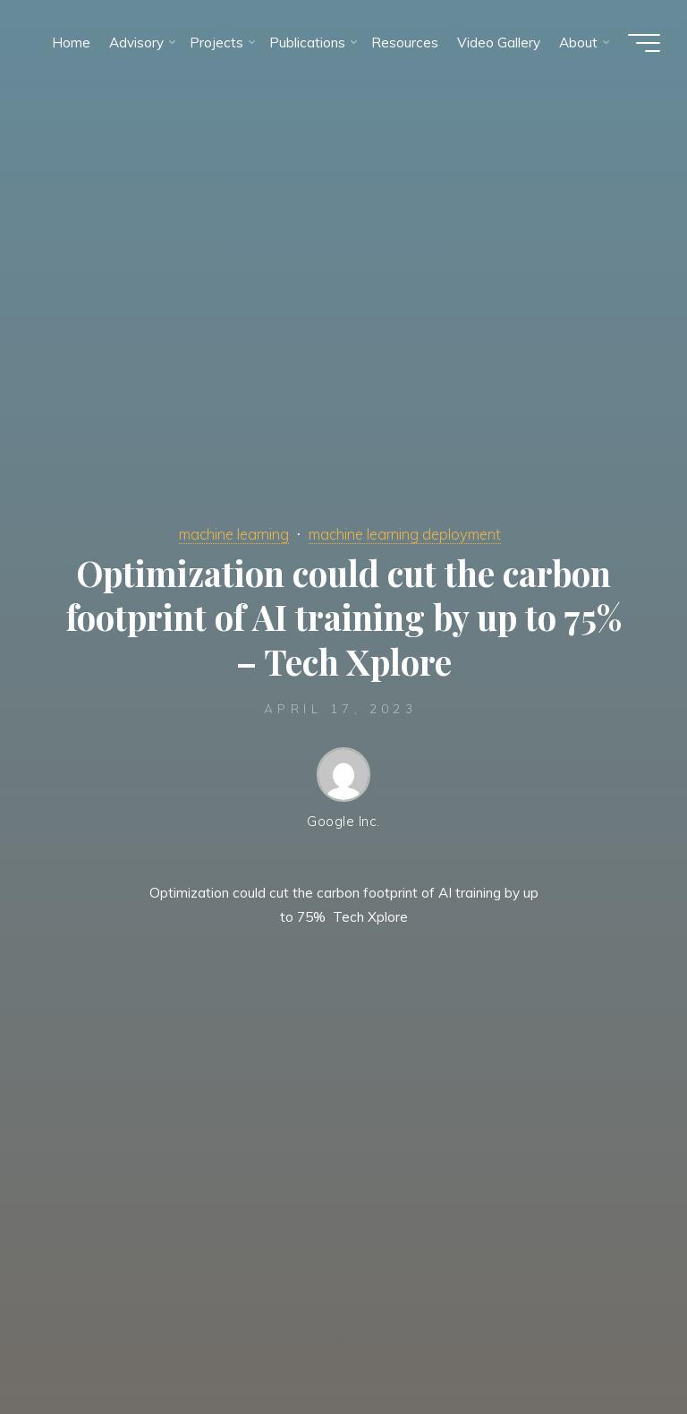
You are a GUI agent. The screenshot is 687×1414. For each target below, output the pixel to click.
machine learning (234, 533)
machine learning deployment (405, 533)
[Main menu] (644, 43)
